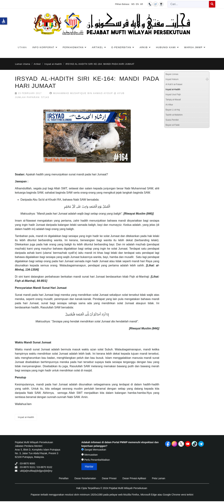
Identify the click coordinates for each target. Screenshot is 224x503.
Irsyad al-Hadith (26, 417)
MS (133, 4)
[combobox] (188, 4)
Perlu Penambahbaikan (95, 459)
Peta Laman (158, 478)
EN (137, 4)
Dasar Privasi (109, 478)
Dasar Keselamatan (85, 478)
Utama (22, 47)
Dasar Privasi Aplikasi (134, 478)
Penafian (63, 478)
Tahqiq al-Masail (173, 99)
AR (141, 4)
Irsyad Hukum (172, 79)
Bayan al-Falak (173, 125)
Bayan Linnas (172, 74)
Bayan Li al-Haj (173, 110)
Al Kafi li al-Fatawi (174, 84)
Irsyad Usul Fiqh (173, 94)
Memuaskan (89, 454)
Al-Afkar (169, 104)
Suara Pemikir (172, 120)
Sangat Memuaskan (93, 449)
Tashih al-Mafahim (174, 115)
